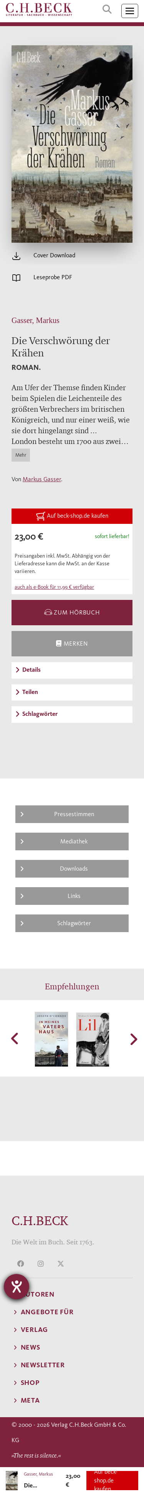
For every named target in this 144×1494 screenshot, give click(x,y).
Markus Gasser (42, 479)
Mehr (20, 455)
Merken (72, 643)
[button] (15, 1038)
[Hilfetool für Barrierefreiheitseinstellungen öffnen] (16, 1286)
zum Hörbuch (72, 612)
